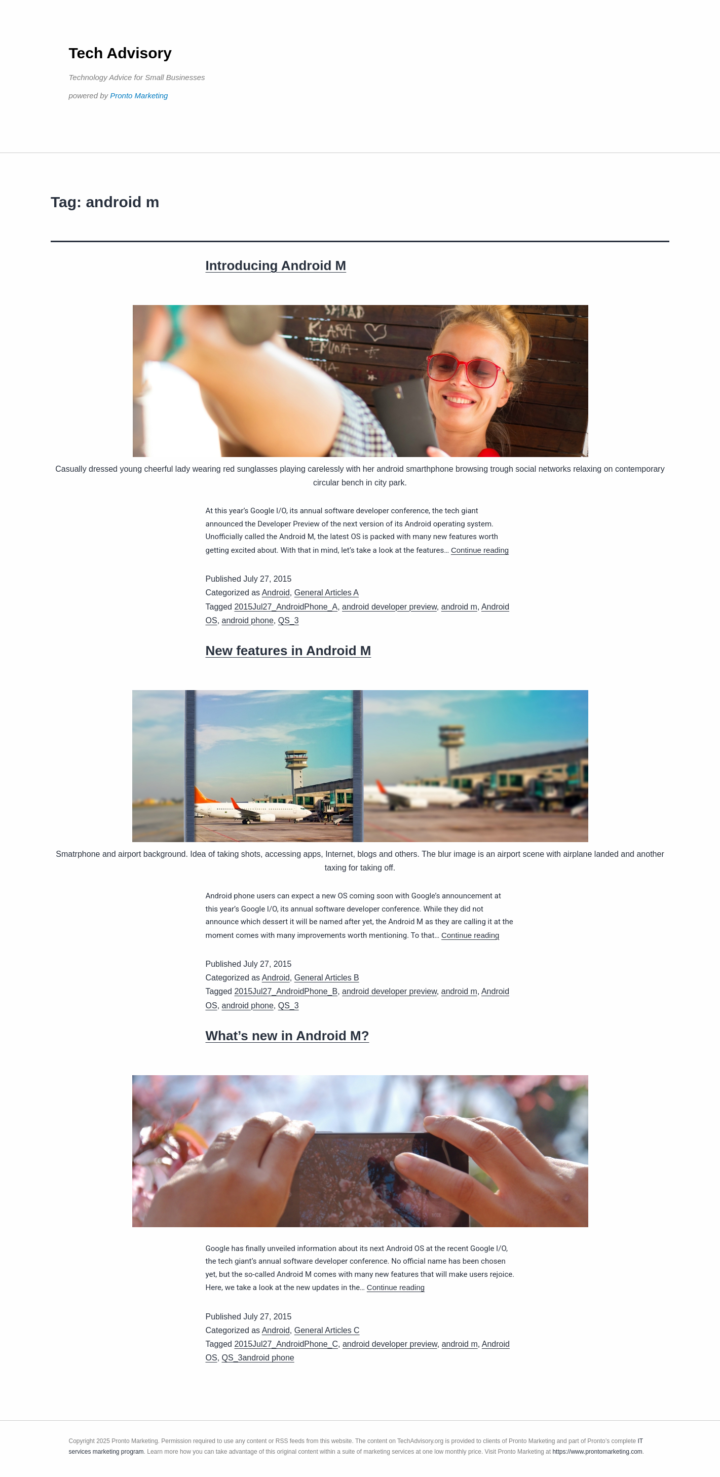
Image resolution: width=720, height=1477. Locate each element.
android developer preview (389, 606)
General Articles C (327, 1330)
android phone (248, 620)
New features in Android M (288, 650)
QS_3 (288, 620)
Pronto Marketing (139, 95)
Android (276, 592)
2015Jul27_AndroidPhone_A (285, 606)
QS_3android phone (258, 1357)
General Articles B (326, 977)
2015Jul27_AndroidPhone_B (285, 991)
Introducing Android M (276, 265)
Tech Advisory (120, 53)
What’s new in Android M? (287, 1035)
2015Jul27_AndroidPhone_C (286, 1344)
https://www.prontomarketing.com (597, 1451)
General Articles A (326, 592)
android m (459, 606)
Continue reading (480, 550)
